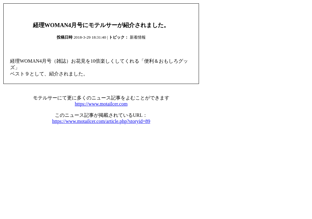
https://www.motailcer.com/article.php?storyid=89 (101, 121)
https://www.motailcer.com (101, 103)
